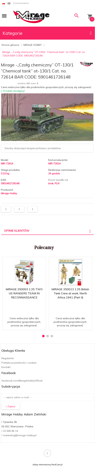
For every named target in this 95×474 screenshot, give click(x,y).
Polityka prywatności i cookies (19, 362)
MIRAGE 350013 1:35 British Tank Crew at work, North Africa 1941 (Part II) (70, 293)
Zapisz (10, 406)
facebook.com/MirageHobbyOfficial (21, 380)
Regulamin (7, 358)
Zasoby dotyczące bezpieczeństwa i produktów (32, 148)
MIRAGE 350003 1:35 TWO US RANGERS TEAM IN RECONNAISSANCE (24, 293)
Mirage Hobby (9, 193)
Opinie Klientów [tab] (16, 230)
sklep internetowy (41, 464)
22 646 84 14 (9, 430)
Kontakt (5, 367)
